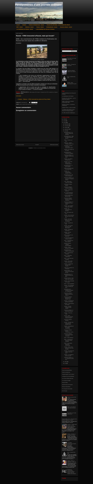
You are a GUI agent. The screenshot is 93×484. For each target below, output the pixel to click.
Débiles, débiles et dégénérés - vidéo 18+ (71, 461)
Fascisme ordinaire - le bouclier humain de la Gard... (69, 156)
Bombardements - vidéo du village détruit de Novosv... (69, 137)
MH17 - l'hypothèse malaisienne (68, 256)
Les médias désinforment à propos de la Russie (71, 443)
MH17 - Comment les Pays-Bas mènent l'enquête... (68, 340)
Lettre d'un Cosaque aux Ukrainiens (69, 268)
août (65, 130)
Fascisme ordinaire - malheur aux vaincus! (71, 71)
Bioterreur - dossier (29, 27)
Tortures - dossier (40, 27)
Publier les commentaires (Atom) (40, 147)
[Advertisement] (68, 39)
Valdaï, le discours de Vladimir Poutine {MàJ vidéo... (68, 102)
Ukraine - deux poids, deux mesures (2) (68, 262)
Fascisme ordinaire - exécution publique (68, 188)
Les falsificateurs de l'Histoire (67, 96)
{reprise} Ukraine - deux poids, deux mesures (68, 279)
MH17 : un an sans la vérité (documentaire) (71, 407)
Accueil (18, 24)
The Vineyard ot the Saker (67, 388)
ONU (33, 104)
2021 (64, 119)
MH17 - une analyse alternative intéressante (68, 344)
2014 (64, 122)
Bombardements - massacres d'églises (68, 153)
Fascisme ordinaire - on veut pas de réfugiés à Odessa (69, 178)
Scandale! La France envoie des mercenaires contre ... (69, 146)
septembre (66, 129)
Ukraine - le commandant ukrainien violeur (68, 172)
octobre (66, 127)
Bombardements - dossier (51, 27)
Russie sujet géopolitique (67, 370)
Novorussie (30, 104)
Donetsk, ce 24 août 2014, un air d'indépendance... (68, 162)
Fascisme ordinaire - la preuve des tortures (68, 311)
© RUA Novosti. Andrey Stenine (37, 59)
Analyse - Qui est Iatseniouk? (67, 233)
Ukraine (35, 104)
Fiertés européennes (66, 372)
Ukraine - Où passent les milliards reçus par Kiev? (69, 351)
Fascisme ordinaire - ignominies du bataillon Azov (68, 298)
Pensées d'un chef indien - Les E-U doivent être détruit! (58, 24)
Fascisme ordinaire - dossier (66, 27)
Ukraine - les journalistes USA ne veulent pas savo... (69, 286)
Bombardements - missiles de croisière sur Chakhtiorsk (68, 290)
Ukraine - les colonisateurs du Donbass (68, 209)
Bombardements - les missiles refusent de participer (68, 133)
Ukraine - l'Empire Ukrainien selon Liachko (67, 307)
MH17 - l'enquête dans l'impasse (68, 253)
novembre (66, 125)
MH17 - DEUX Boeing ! (68, 337)
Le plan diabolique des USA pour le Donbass (45, 29)
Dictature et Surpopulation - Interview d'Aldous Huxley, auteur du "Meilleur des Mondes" (71, 471)
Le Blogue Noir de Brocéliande (68, 376)
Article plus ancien (54, 144)
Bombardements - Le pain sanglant (68, 166)
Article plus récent (20, 144)
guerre (21, 104)
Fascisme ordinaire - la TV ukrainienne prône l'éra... (69, 358)
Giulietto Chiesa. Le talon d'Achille (68, 107)
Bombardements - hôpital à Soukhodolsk (69, 250)
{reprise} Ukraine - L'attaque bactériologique (67, 244)
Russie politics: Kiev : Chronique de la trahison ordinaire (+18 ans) (69, 420)
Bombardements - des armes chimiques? (68, 175)
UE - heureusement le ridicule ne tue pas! (68, 193)
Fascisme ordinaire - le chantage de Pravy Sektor (68, 203)
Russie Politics (65, 382)
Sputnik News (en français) (67, 384)
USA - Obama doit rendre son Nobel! (68, 182)
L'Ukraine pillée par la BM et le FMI (68, 196)
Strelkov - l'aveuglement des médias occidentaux (69, 327)
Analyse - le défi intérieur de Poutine (69, 304)
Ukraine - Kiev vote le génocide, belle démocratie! (68, 226)
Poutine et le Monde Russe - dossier (36, 24)
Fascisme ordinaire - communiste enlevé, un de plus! (68, 334)
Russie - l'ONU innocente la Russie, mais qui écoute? (68, 316)
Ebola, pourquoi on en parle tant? (68, 236)
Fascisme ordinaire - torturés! (68, 320)
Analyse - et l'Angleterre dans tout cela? (69, 355)
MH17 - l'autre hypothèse (69, 283)
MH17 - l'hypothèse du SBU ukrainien (68, 241)
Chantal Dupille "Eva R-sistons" (68, 374)
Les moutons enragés (66, 380)
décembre (66, 124)
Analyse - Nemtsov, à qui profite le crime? (71, 435)
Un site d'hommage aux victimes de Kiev (68, 238)
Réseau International (66, 386)
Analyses (24, 24)
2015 (64, 120)
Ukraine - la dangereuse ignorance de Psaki (69, 301)
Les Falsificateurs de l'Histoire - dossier (24, 29)
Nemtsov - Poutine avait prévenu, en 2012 (72, 425)
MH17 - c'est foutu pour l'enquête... (68, 259)
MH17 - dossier (19, 27)
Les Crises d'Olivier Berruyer (67, 378)
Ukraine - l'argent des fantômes (68, 190)
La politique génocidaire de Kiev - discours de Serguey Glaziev (68, 110)
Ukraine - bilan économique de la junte (71, 83)
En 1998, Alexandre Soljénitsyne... (68, 112)
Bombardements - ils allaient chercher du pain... (68, 275)
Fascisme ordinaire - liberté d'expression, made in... (68, 294)
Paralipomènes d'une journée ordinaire (38, 4)
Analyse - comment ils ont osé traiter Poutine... (68, 264)
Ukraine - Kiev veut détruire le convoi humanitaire (68, 220)
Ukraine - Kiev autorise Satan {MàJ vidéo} (68, 206)
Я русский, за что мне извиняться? (71, 59)
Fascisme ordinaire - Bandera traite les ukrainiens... (68, 199)
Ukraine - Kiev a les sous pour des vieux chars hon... (69, 216)
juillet (65, 361)
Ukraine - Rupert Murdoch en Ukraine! (68, 248)
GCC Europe (64, 390)
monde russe (24, 104)
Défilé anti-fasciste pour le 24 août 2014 (68, 169)
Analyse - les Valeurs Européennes (68, 159)
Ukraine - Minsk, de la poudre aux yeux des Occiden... (68, 348)
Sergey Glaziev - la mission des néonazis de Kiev (69, 271)
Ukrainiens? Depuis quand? (68, 185)
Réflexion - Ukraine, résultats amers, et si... (69, 143)
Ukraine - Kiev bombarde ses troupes (69, 281)
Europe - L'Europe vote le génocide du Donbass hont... (68, 323)
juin (65, 363)
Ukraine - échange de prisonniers (71, 65)
